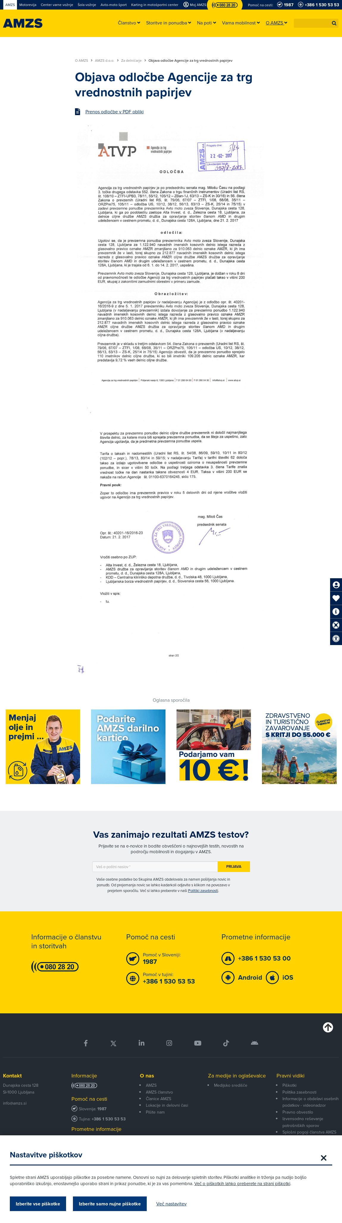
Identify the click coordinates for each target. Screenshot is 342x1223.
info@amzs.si (14, 1103)
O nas (147, 1076)
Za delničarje (133, 60)
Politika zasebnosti (299, 1092)
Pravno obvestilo (297, 1112)
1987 (102, 1108)
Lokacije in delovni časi (167, 1105)
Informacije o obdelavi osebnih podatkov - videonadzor (310, 1102)
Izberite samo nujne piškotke (112, 1203)
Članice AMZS (158, 1099)
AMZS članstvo (159, 1092)
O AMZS (84, 60)
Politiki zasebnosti (203, 890)
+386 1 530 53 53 (109, 1119)
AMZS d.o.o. (107, 60)
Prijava (233, 866)
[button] (334, 23)
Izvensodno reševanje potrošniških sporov (302, 1122)
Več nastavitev (173, 1203)
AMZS (151, 1085)
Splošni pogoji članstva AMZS (309, 1132)
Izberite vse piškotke (40, 1203)
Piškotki (289, 1085)
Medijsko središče (230, 1085)
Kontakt (12, 1076)
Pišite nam (155, 1112)
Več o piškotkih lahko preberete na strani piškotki (244, 1183)
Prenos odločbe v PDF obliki (114, 112)
